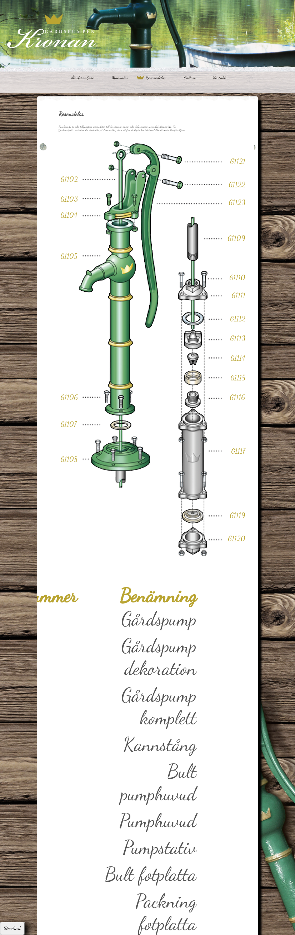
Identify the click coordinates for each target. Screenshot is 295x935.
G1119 (237, 515)
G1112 (237, 318)
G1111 (238, 295)
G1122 (237, 184)
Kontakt (219, 77)
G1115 (237, 377)
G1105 (69, 256)
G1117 (238, 451)
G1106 (69, 397)
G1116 (237, 397)
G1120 (236, 538)
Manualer (120, 77)
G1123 (237, 202)
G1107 (68, 424)
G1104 (69, 215)
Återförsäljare (82, 77)
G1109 (236, 238)
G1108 (69, 459)
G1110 (237, 277)
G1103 (69, 199)
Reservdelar (156, 77)
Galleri (189, 77)
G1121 (237, 161)
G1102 (69, 179)
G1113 (237, 338)
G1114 (237, 358)
